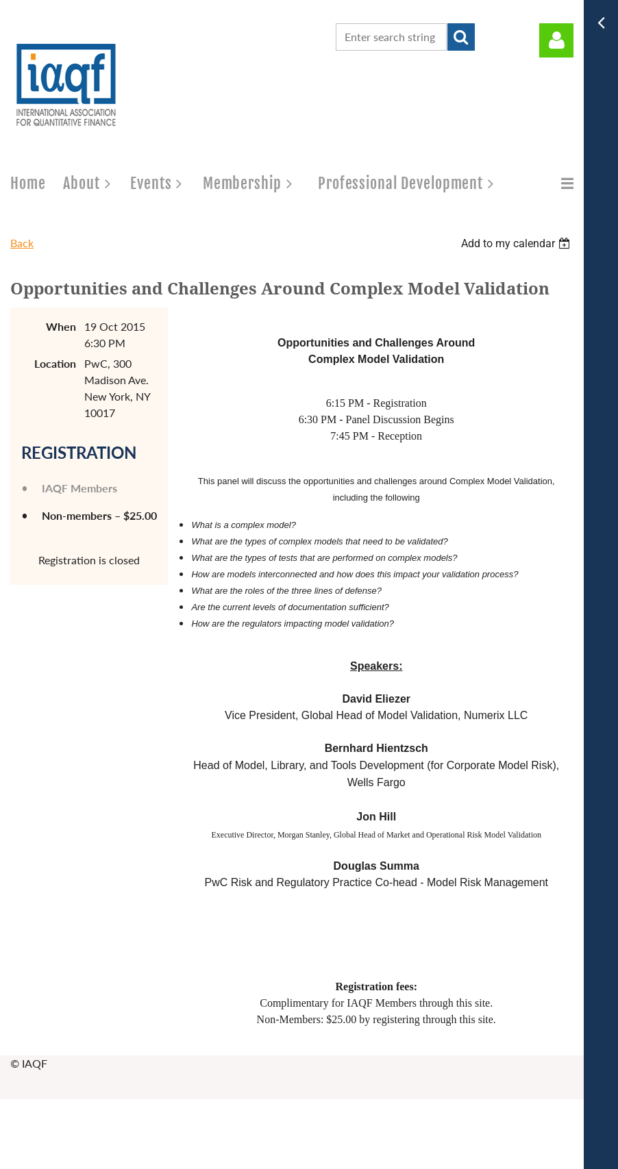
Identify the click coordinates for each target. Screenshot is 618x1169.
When (61, 326)
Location (55, 363)
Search (461, 37)
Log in (556, 40)
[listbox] (517, 243)
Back (22, 242)
